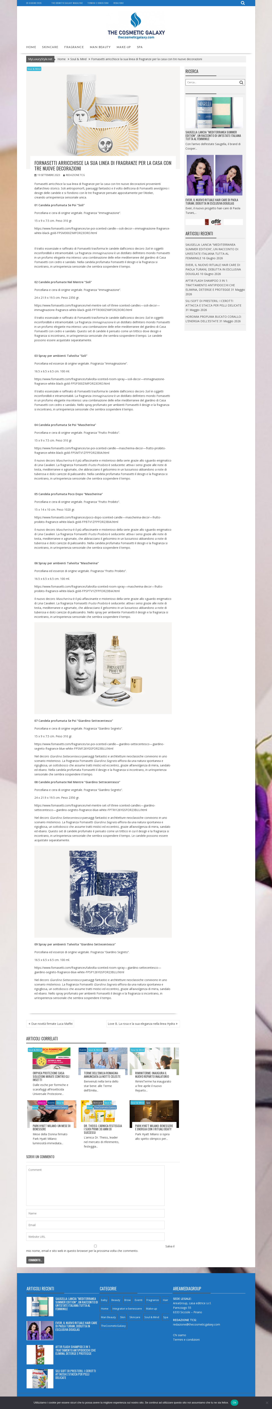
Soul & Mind (34, 68)
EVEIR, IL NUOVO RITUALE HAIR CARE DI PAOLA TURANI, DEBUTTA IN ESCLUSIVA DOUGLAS (211, 206)
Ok (234, 1402)
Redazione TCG (74, 175)
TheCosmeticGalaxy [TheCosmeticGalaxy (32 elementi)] (113, 1326)
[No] (267, 1403)
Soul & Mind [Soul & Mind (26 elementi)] (151, 1317)
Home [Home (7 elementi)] (104, 1308)
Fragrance (74, 47)
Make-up (124, 47)
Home (31, 47)
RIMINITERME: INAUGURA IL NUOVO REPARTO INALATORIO (152, 1075)
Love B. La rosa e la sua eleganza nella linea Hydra (141, 1024)
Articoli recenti (40, 1288)
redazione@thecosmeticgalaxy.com (196, 1324)
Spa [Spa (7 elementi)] (165, 1317)
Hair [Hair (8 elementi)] (165, 1300)
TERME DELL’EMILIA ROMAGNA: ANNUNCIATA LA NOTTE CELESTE (102, 1075)
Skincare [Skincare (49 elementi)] (134, 1317)
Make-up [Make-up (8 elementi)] (151, 1308)
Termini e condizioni (98, 3)
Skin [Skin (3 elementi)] (122, 1317)
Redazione (119, 3)
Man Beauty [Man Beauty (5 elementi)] (108, 1317)
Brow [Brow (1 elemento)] (127, 1300)
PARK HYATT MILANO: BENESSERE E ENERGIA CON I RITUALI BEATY (154, 1127)
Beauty (42, 1102)
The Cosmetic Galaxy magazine (67, 3)
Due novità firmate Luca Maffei (52, 1024)
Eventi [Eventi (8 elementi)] (138, 1300)
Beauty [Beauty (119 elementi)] (115, 1300)
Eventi (83, 1049)
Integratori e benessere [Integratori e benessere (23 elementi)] (127, 1308)
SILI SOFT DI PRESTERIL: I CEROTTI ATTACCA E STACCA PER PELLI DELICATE (75, 1374)
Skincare (50, 47)
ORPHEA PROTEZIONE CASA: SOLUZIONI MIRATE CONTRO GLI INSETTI (51, 1076)
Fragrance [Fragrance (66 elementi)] (152, 1300)
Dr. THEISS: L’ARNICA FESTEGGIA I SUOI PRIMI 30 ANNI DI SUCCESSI (103, 1128)
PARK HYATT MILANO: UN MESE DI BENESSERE (52, 1127)
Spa (140, 47)
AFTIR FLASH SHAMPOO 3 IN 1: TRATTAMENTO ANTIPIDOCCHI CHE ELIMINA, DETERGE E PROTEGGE (210, 284)
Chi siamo (179, 1335)
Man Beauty (100, 47)
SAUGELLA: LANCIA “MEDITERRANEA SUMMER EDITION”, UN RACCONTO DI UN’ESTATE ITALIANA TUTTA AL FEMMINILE (213, 139)
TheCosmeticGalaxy (57, 1107)
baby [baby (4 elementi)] (104, 1300)
